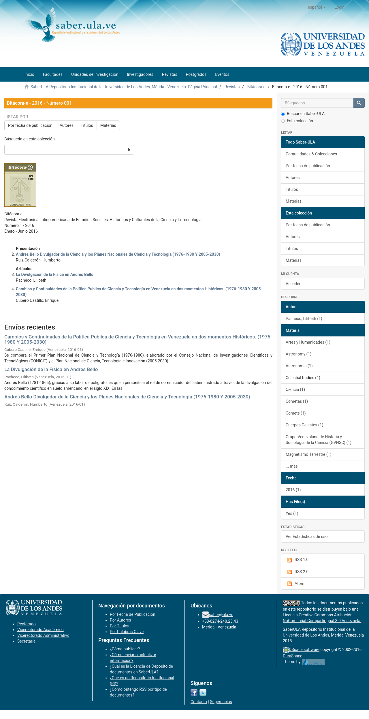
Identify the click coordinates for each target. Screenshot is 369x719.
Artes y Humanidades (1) (308, 342)
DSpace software (304, 649)
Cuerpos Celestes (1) (304, 425)
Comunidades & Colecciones (311, 154)
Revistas (232, 86)
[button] (317, 7)
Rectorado (26, 624)
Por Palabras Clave (127, 631)
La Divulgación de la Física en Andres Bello (51, 369)
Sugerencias (221, 701)
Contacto (199, 701)
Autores (67, 125)
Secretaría (26, 641)
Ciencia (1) (295, 389)
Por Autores (120, 620)
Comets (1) (296, 413)
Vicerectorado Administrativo (43, 635)
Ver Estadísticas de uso (307, 536)
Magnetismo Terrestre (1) (308, 454)
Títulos (87, 125)
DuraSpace (292, 656)
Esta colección (297, 120)
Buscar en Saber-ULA (303, 113)
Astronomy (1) (298, 354)
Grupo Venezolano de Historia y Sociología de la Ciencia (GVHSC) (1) (318, 439)
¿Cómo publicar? (125, 649)
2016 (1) (293, 490)
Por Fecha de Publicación (132, 614)
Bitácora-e (256, 86)
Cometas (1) (297, 401)
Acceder (293, 283)
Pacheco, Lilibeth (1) (304, 318)
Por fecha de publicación (30, 125)
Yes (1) (292, 513)
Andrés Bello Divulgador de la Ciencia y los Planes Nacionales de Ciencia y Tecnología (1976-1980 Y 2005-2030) (127, 397)
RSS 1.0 (297, 559)
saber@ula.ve (221, 614)
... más (292, 466)
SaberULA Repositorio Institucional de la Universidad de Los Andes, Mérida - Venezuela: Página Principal (124, 86)
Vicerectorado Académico (40, 629)
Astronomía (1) (299, 366)
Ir (129, 149)
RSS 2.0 (297, 572)
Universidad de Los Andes (306, 635)
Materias (108, 125)
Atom (295, 583)
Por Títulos (119, 626)
